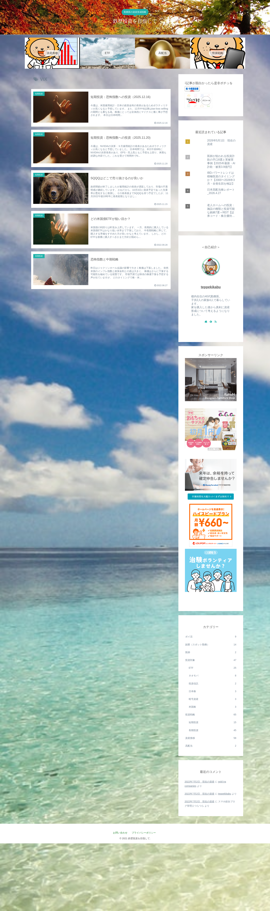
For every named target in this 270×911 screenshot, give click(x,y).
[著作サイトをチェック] (206, 321)
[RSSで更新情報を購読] (215, 321)
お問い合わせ (120, 832)
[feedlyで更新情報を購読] (211, 321)
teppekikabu (211, 287)
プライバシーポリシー (145, 832)
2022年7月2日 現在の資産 (199, 781)
